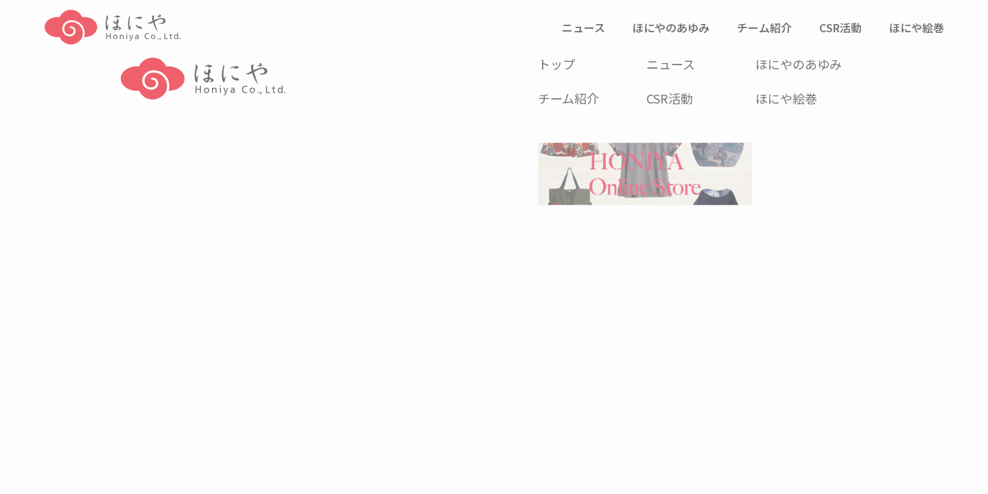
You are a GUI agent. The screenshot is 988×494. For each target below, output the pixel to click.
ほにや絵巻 (786, 98)
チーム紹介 (568, 98)
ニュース (670, 64)
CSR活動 (669, 98)
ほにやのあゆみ (798, 64)
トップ (556, 64)
